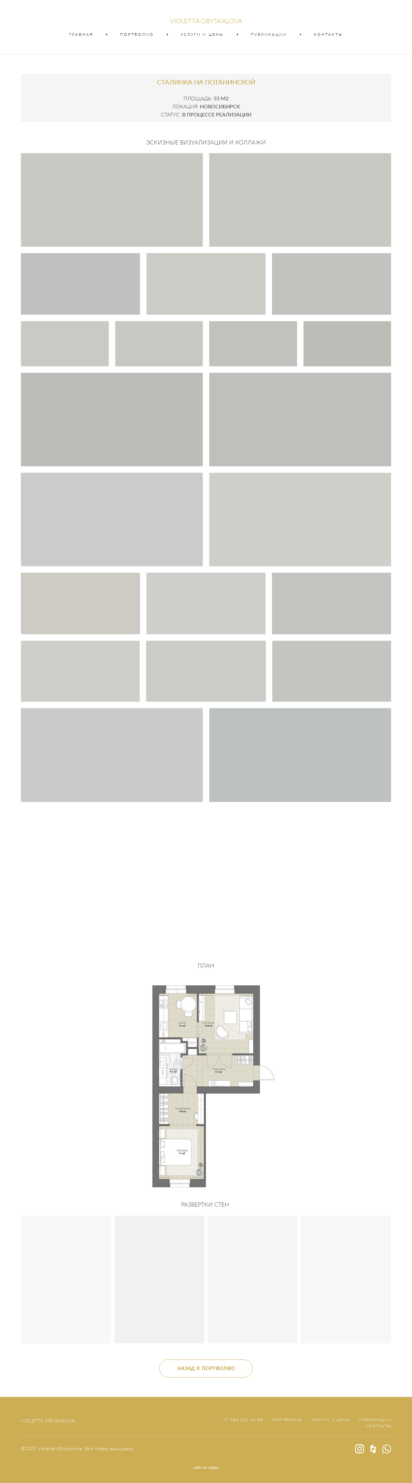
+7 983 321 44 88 (243, 1419)
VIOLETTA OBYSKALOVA (206, 20)
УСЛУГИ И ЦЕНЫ (202, 34)
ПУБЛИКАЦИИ (269, 34)
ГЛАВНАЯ (81, 34)
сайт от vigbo (206, 1467)
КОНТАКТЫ (328, 34)
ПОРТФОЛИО (137, 34)
